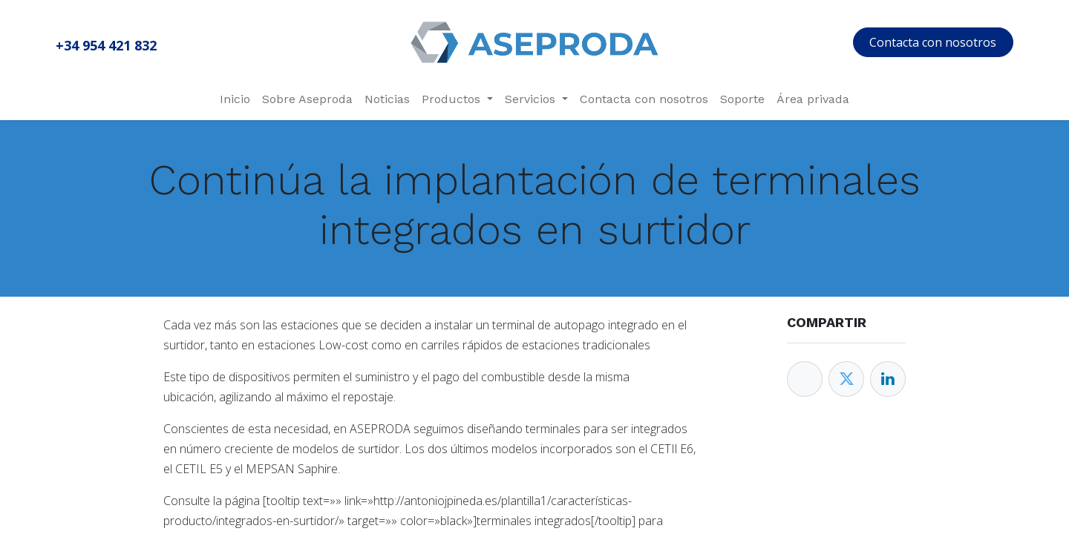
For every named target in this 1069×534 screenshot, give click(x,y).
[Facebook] (805, 379)
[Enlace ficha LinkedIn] (888, 379)
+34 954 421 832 (106, 45)
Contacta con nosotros (932, 42)
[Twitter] (846, 379)
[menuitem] (235, 99)
